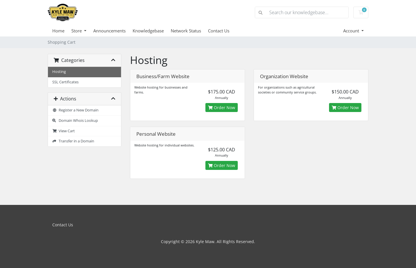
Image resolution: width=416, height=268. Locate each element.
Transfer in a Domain (73, 141)
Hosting (59, 71)
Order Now (221, 107)
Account (351, 31)
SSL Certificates (65, 82)
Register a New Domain (75, 110)
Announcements (109, 31)
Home (58, 31)
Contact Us (218, 31)
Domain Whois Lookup (75, 120)
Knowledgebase (148, 31)
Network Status (186, 31)
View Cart (63, 131)
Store (77, 31)
